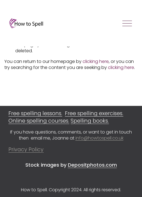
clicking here (96, 61)
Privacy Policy (26, 149)
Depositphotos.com (92, 165)
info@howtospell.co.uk (99, 138)
